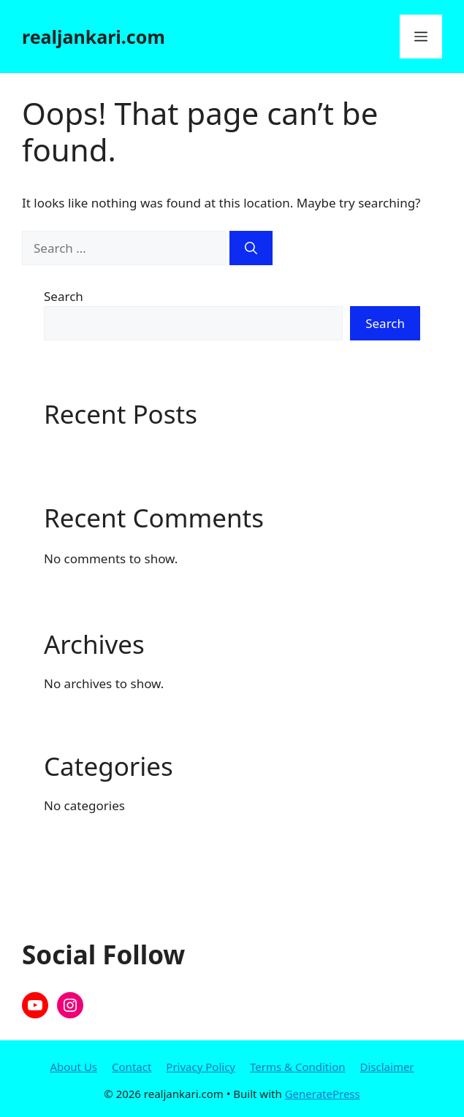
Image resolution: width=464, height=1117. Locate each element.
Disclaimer (387, 1066)
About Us (73, 1066)
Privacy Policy (200, 1066)
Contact (131, 1066)
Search (63, 296)
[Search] (251, 248)
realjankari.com (93, 36)
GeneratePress (322, 1093)
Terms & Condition (298, 1066)
